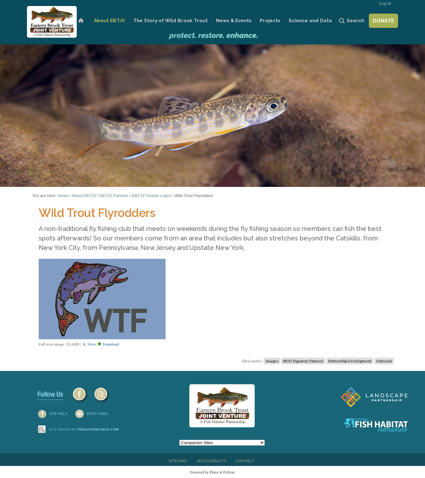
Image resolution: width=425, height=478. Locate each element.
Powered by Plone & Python (212, 472)
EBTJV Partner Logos (151, 195)
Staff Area (97, 413)
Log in (385, 3)
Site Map (178, 461)
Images (271, 361)
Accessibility (211, 461)
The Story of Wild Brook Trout (170, 20)
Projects (270, 20)
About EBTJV (109, 20)
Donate (383, 21)
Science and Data (310, 20)
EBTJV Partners (114, 195)
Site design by (84, 429)
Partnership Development (349, 361)
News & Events (234, 20)
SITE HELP (58, 413)
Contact (245, 461)
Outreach (384, 361)
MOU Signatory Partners (303, 361)
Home (81, 21)
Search (355, 20)
